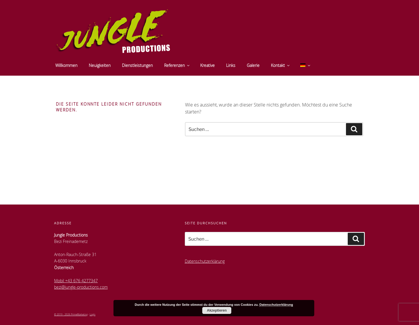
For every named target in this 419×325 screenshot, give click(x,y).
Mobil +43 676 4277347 (76, 280)
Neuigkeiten (100, 65)
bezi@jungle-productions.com (81, 287)
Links (230, 65)
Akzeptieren (217, 310)
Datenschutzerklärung (205, 261)
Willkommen (66, 65)
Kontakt (280, 65)
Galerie (253, 65)
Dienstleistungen (137, 65)
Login (92, 314)
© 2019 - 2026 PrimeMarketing (71, 314)
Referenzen (177, 65)
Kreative (207, 65)
